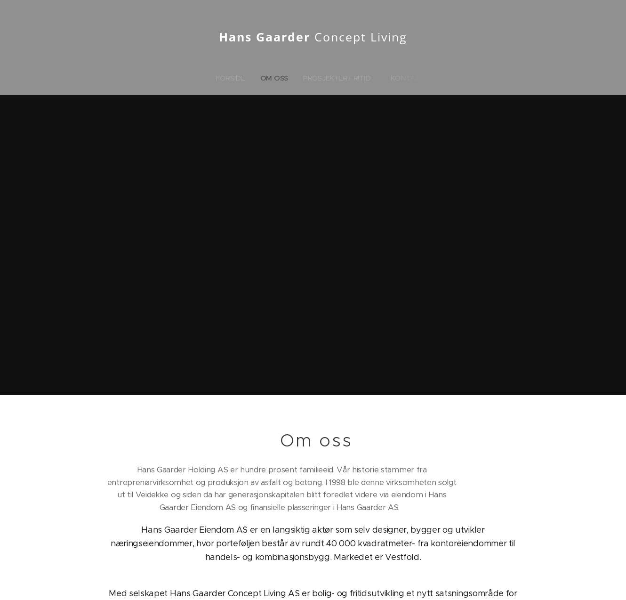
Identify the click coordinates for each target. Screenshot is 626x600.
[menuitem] (232, 78)
